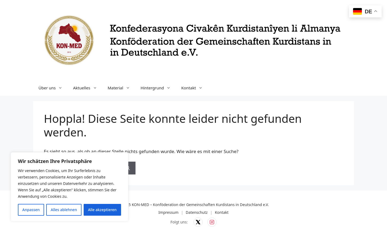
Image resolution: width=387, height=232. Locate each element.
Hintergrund (158, 88)
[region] (69, 186)
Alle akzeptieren (102, 209)
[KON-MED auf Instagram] (211, 222)
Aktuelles (87, 88)
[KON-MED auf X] (198, 222)
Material (121, 88)
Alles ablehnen (64, 209)
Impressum (168, 212)
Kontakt (194, 88)
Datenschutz (197, 212)
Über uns (53, 88)
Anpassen (31, 209)
